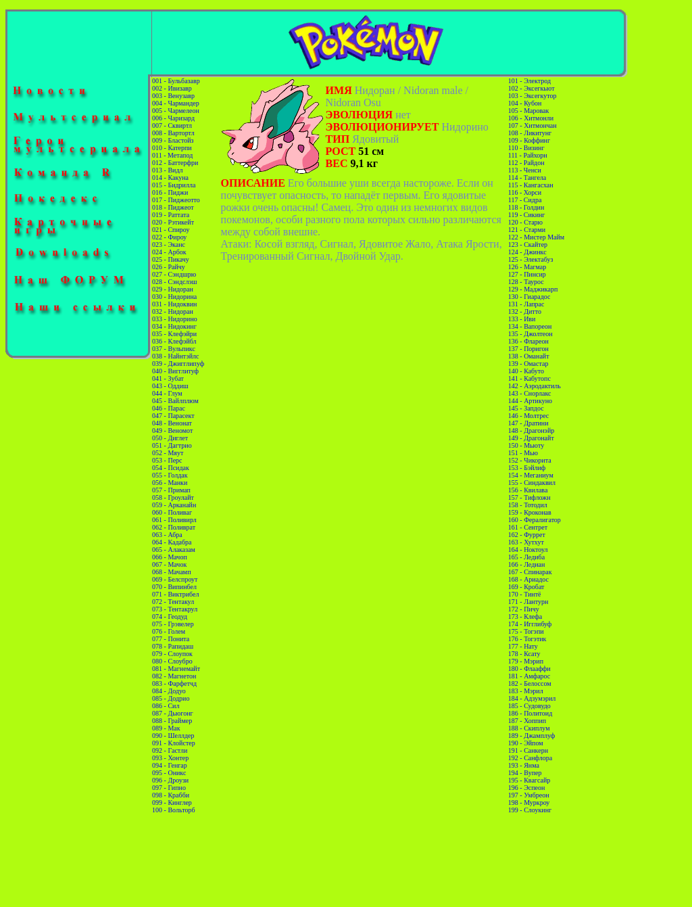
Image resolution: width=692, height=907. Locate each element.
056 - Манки (169, 482)
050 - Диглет (170, 438)
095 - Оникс (169, 772)
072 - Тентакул (173, 601)
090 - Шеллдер (173, 735)
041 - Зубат (168, 378)
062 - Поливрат (173, 527)
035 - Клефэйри (174, 334)
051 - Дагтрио (172, 445)
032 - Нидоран (172, 311)
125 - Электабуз (530, 259)
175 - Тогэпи (526, 631)
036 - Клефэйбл (174, 341)
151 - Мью (523, 453)
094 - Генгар (169, 765)
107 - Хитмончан (532, 125)
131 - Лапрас (526, 304)
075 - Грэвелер (173, 624)
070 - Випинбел (174, 586)
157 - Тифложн (529, 497)
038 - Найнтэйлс (175, 356)
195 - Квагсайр (529, 780)
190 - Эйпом (525, 743)
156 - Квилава (528, 490)
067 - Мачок (169, 564)
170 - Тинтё (524, 594)
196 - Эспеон (526, 787)
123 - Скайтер (527, 244)
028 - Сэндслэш (174, 281)
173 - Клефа (525, 616)
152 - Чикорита (529, 460)
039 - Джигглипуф (178, 363)
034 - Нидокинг (174, 326)
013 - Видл (167, 170)
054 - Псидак (170, 467)
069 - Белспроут (174, 579)
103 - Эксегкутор (532, 95)
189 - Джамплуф (531, 735)
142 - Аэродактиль (534, 386)
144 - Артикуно (530, 400)
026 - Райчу (168, 267)
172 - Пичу (523, 609)
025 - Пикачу (170, 259)
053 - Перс (167, 460)
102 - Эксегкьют (531, 88)
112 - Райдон (526, 162)
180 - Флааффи (529, 668)
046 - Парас (168, 408)
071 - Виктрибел (175, 594)
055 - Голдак (169, 475)
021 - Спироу (170, 229)
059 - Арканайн (174, 505)
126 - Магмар (527, 267)
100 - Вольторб (173, 810)
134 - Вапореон (529, 326)
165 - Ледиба (526, 557)
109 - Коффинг (529, 140)
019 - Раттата (170, 214)
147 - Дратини (528, 423)
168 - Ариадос (528, 579)
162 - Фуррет (526, 534)
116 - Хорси (524, 192)
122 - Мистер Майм (536, 237)
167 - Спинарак (530, 572)
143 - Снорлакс (529, 393)
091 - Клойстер (173, 743)
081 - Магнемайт (176, 668)
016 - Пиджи (170, 192)
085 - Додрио (170, 698)
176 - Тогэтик (527, 639)
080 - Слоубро (172, 661)
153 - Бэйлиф (527, 467)
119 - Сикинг (526, 214)
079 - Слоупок (172, 653)
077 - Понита (170, 639)
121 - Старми (526, 229)
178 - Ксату (524, 653)
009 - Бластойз (172, 140)
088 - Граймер (172, 720)
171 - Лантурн (528, 601)
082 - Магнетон (174, 676)
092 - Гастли (169, 750)
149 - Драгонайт (531, 438)
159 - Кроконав (529, 512)
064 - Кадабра (171, 542)
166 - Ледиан (526, 564)
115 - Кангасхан (530, 185)
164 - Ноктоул (528, 549)
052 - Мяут (167, 453)
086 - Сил (165, 706)
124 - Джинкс (527, 252)
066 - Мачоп (169, 557)
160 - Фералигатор (534, 520)
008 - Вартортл (173, 133)
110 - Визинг (526, 148)
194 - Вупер (525, 772)
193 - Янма (523, 765)
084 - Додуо (169, 691)
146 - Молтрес (528, 415)
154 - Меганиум (530, 475)
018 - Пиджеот (172, 207)
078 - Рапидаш (172, 646)
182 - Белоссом (529, 683)
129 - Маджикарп (533, 289)
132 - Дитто (524, 311)
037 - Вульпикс (173, 348)
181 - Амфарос (529, 676)
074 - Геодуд (169, 616)
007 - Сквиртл (172, 125)
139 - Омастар (528, 363)
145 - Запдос (526, 408)
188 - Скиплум (529, 728)
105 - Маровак (528, 110)
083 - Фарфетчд (174, 683)
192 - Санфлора (530, 758)
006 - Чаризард (173, 118)
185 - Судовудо (529, 706)
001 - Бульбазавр (176, 81)
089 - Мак (166, 728)
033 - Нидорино (174, 319)
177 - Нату (523, 646)
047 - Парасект (173, 415)
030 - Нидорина (174, 296)
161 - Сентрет (527, 527)
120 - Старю (525, 222)
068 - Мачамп (171, 572)
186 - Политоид (530, 713)
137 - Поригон (528, 348)
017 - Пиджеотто (176, 200)
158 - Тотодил (527, 505)
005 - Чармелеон (175, 110)
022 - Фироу (169, 237)
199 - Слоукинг (529, 810)
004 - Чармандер (175, 103)
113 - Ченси (524, 170)
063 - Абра (167, 534)
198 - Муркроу (528, 802)
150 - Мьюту (526, 445)
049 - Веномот (172, 430)
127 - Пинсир (527, 274)
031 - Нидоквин (174, 304)
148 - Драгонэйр (531, 430)
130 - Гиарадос (529, 296)
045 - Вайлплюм (175, 400)
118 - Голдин (526, 207)
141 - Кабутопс (529, 378)
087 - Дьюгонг (172, 713)
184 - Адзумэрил (531, 698)
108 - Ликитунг (529, 133)
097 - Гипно (169, 787)
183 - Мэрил (525, 691)
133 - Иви (522, 319)
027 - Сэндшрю (174, 274)
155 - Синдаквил (531, 482)
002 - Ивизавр (172, 88)
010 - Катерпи (172, 148)
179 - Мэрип (525, 661)
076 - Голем (168, 631)
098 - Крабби (170, 795)
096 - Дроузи (170, 780)
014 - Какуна (170, 177)
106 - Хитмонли (530, 118)
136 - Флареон (528, 341)
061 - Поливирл (174, 520)
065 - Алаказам (173, 549)
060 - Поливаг (172, 512)
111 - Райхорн (527, 155)
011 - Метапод (172, 155)
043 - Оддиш (170, 386)
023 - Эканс (168, 244)
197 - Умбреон (528, 795)
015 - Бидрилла (173, 185)
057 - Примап (171, 490)
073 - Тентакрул (174, 609)
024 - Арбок (169, 252)
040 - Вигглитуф (175, 371)
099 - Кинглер (172, 802)
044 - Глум (167, 393)
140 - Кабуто (526, 371)
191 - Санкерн (528, 750)
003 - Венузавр (173, 95)
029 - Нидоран (172, 289)
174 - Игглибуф (530, 624)
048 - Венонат (172, 423)
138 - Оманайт (528, 356)
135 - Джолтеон (530, 334)
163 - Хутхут (526, 542)
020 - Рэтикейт (173, 222)
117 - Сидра (525, 200)
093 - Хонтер (170, 758)
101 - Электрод (529, 81)
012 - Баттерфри (175, 162)
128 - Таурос (526, 281)
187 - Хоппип (527, 720)
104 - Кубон (525, 103)
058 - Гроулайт (173, 497)
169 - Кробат (526, 586)
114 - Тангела (527, 177)
